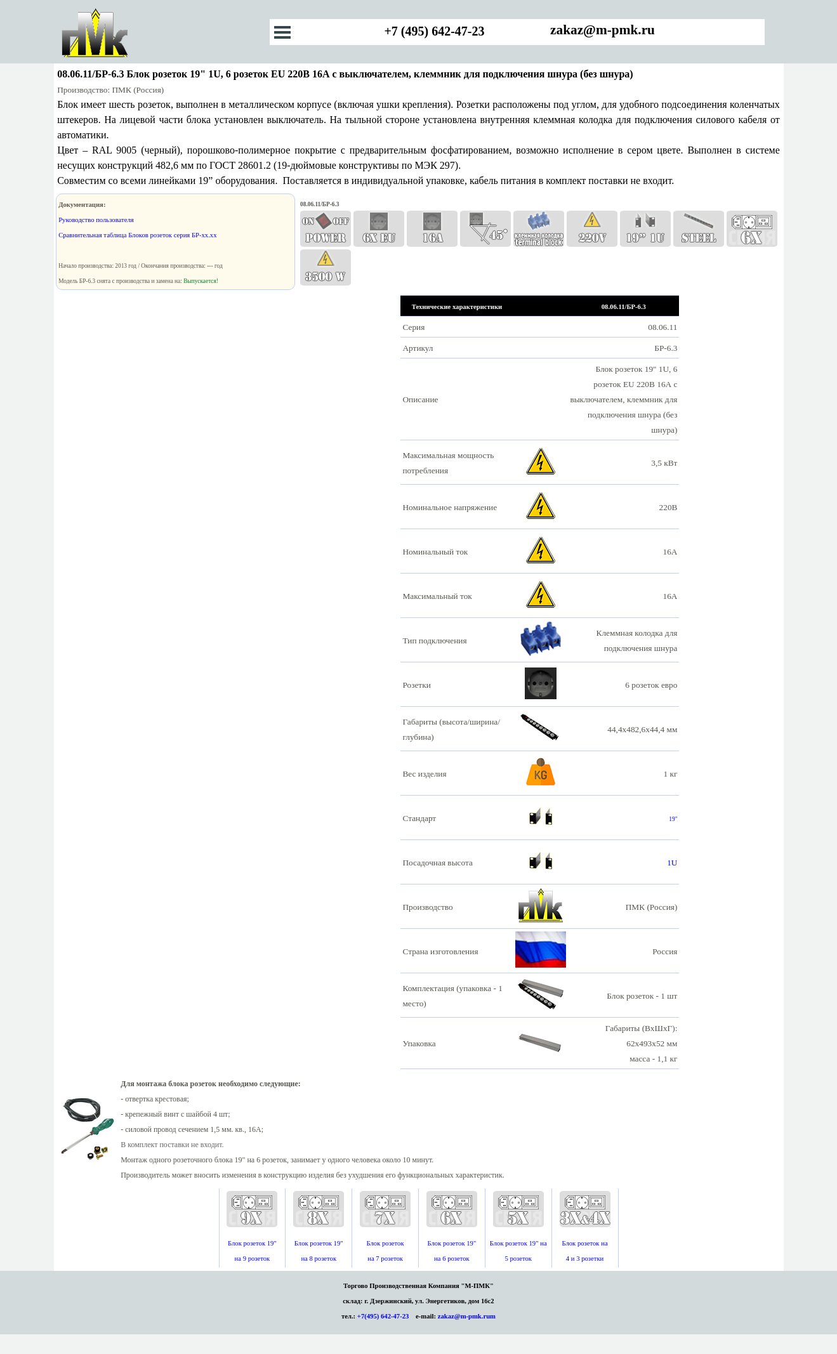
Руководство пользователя (95, 219)
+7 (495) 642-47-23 (434, 31)
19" (673, 819)
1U (672, 862)
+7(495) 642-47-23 (383, 1316)
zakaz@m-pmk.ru (602, 29)
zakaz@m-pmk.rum (467, 1316)
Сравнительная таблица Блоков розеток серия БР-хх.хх (137, 235)
